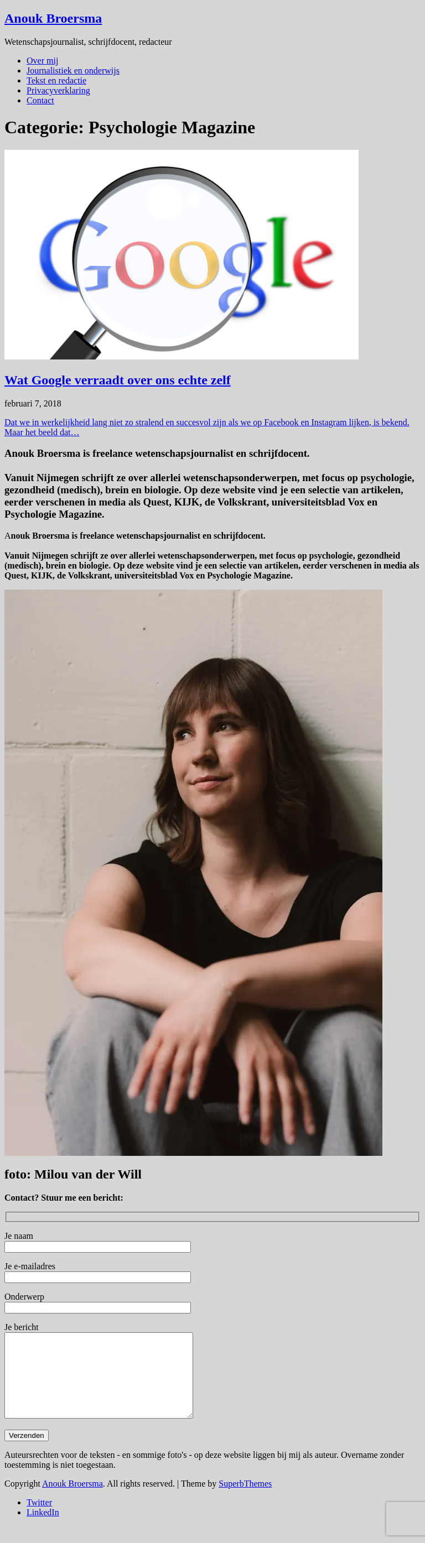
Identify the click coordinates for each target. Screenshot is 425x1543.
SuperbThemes (245, 1500)
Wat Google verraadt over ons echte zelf (117, 380)
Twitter (39, 1519)
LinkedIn (43, 1529)
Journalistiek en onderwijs (73, 70)
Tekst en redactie (56, 80)
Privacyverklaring (58, 90)
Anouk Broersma (53, 18)
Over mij (42, 60)
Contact (40, 100)
